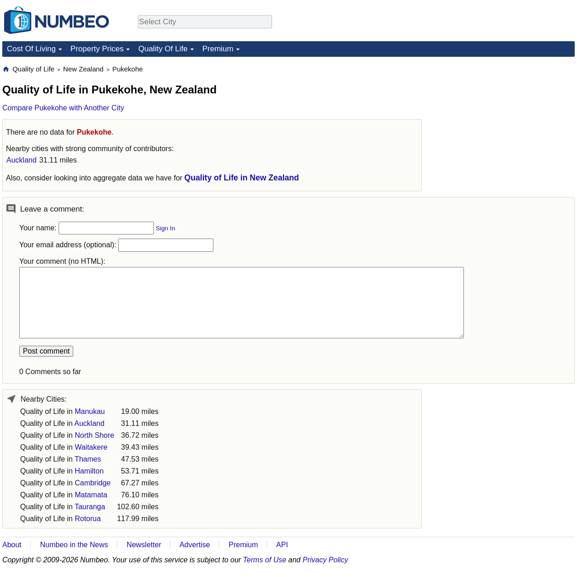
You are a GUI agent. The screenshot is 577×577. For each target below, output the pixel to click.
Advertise (195, 545)
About (12, 545)
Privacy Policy (325, 560)
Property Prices (97, 48)
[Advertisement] (506, 122)
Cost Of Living (31, 48)
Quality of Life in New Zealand (242, 177)
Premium (218, 48)
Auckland (21, 160)
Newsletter (144, 545)
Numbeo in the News (74, 545)
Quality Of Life (163, 48)
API (282, 545)
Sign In (165, 228)
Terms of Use (265, 560)
